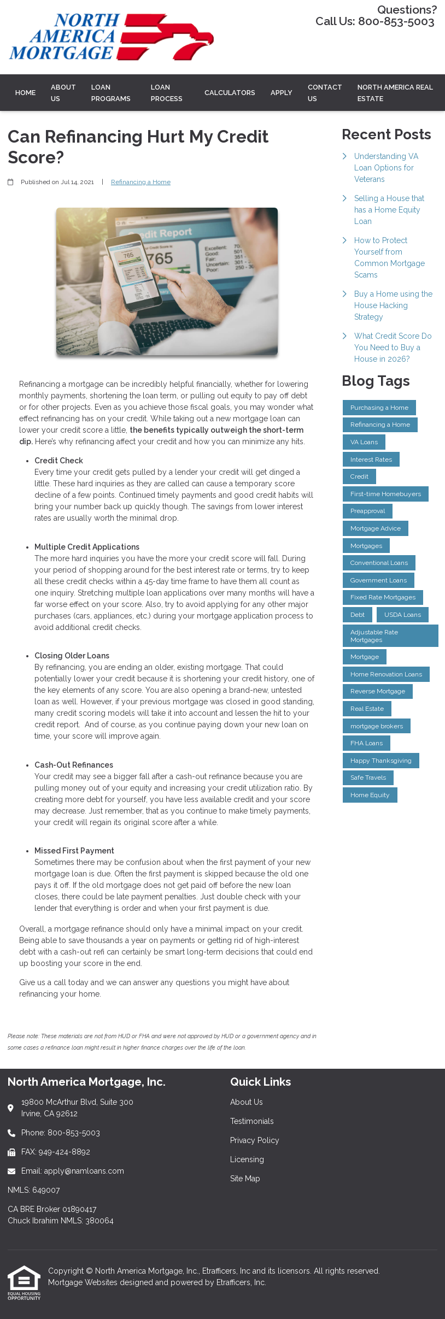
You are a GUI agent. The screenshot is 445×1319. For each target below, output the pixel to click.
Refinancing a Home (141, 182)
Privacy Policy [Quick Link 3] (254, 1140)
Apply (281, 93)
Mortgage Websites (84, 1282)
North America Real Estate (395, 93)
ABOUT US (63, 93)
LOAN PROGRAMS (111, 93)
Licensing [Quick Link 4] (247, 1159)
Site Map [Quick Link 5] (245, 1178)
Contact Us (325, 93)
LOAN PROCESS (167, 93)
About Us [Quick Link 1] (246, 1102)
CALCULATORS (229, 93)
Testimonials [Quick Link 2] (252, 1121)
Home (25, 93)
